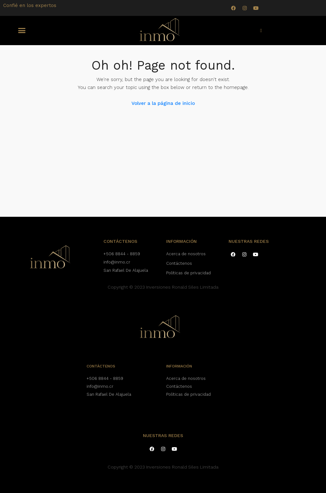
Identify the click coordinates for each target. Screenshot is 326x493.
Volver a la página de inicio (163, 103)
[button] (22, 30)
